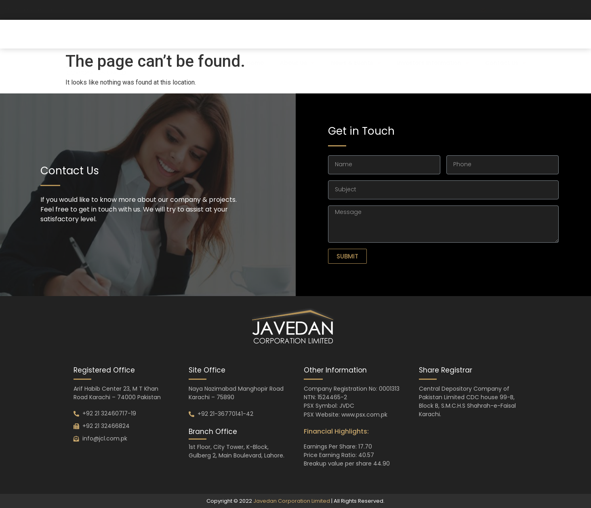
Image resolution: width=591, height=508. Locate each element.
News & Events (356, 46)
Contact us (505, 46)
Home (255, 46)
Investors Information (433, 46)
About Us (297, 46)
